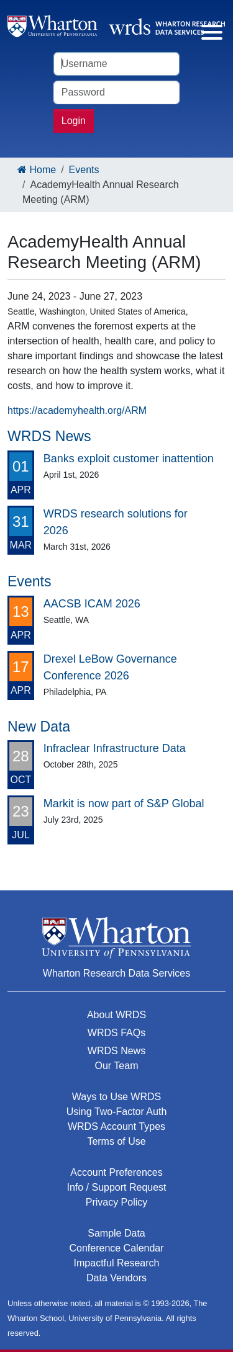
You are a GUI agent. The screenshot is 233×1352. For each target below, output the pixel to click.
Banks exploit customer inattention (128, 458)
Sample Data (116, 1233)
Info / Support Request (116, 1187)
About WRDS (116, 1015)
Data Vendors (116, 1278)
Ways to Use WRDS (116, 1096)
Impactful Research (117, 1263)
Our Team (117, 1065)
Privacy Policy (117, 1202)
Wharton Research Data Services (116, 973)
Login (74, 120)
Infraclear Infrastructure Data (114, 748)
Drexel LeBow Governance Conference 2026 (110, 667)
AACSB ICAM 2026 (91, 604)
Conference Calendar (116, 1248)
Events (84, 169)
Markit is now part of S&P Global (123, 803)
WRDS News (116, 1050)
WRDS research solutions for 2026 (115, 522)
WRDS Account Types (116, 1126)
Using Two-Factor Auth (116, 1111)
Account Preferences (116, 1172)
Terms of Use (116, 1141)
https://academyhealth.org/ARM (77, 410)
